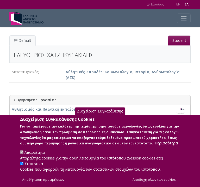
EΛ (187, 4)
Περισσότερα (166, 149)
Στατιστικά (33, 170)
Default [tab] (22, 40)
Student (179, 40)
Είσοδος (155, 4)
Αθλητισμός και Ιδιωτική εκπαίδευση (47, 109)
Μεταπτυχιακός (25, 71)
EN (178, 4)
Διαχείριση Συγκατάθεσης (100, 117)
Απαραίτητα (34, 159)
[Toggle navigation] (184, 18)
